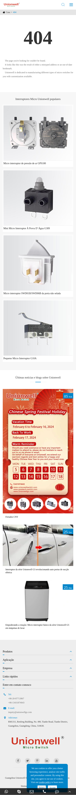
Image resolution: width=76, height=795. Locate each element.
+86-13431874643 (16, 702)
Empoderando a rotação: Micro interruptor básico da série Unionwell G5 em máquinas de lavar (37, 626)
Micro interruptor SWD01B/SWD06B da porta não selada (32, 293)
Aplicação (8, 659)
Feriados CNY (11, 517)
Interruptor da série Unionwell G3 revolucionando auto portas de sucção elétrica (37, 571)
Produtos (7, 651)
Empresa (7, 668)
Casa (8, 12)
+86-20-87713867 (16, 698)
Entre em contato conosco (17, 684)
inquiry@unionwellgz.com (20, 712)
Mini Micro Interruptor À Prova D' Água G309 (26, 228)
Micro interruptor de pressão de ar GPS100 (24, 163)
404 (14, 12)
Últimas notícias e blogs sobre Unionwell (38, 377)
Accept (52, 787)
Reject (42, 787)
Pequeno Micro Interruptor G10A (19, 358)
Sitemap (24, 786)
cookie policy (45, 782)
